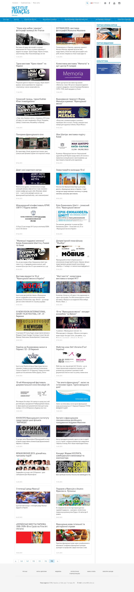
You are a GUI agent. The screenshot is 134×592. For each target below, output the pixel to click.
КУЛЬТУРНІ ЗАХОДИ (124, 19)
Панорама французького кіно (29, 134)
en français (94, 3)
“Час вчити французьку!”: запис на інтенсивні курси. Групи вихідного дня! (72, 384)
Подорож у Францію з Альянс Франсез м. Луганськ (69, 490)
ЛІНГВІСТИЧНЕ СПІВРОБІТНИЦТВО (76, 19)
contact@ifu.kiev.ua (88, 583)
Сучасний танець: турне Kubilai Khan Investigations (31, 100)
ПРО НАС (6, 19)
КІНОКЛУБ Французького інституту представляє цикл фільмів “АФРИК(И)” (32, 420)
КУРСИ (16, 19)
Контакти (15, 3)
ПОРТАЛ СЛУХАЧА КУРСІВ (107, 25)
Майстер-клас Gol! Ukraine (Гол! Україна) (71, 348)
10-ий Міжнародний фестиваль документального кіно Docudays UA (32, 383)
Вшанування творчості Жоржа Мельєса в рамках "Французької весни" (71, 101)
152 (46, 561)
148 (21, 561)
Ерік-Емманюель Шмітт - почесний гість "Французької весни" (72, 206)
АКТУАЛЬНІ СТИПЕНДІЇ (102, 19)
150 (33, 561)
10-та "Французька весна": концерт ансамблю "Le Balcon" (72, 313)
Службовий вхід (25, 3)
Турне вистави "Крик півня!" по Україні (31, 65)
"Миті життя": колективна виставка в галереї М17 (68, 277)
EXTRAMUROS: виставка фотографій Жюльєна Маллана (70, 29)
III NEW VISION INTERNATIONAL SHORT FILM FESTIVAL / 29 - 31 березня (31, 314)
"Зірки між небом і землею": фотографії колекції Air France (30, 29)
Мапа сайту (36, 3)
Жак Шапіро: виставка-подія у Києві (70, 135)
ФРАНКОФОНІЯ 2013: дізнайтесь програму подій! (31, 454)
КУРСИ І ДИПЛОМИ (41, 571)
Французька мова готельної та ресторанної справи (70, 525)
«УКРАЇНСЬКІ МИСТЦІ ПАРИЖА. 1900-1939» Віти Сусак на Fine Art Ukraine (31, 526)
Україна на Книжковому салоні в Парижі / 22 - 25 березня (31, 348)
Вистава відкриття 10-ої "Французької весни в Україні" (30, 277)
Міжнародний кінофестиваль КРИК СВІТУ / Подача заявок (33, 206)
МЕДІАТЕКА (58, 571)
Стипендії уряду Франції (27, 489)
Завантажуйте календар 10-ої (70, 170)
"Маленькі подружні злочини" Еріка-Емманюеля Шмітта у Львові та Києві (32, 243)
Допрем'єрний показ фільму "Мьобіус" (69, 242)
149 (27, 561)
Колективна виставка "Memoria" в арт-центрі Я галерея (72, 65)
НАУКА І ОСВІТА (91, 571)
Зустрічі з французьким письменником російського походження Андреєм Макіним (70, 420)
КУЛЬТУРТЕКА (102, 61)
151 (39, 561)
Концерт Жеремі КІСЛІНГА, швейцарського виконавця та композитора (70, 455)
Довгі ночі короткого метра (29, 170)
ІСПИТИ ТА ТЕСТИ (30, 19)
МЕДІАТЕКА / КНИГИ (49, 19)
